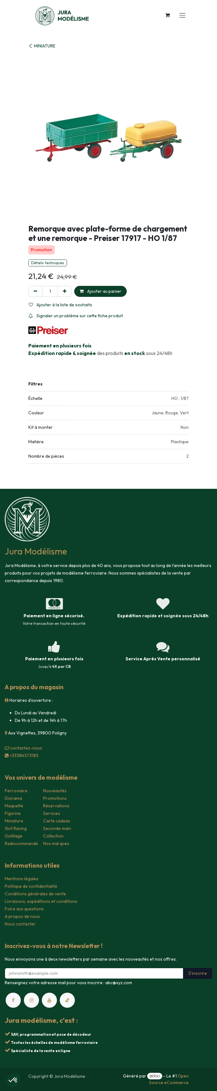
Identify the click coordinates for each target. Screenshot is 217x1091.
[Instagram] (31, 1000)
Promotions (55, 798)
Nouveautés (55, 791)
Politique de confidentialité (31, 886)
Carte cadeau (56, 821)
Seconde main (57, 828)
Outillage (13, 836)
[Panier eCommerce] (167, 15)
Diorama (13, 798)
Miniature (14, 821)
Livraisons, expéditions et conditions (41, 901)
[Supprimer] (35, 291)
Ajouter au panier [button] (100, 291)
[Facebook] (13, 1000)
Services (51, 813)
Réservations (56, 806)
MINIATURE (41, 46)
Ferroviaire (16, 791)
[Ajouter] (65, 291)
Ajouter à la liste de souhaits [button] (60, 305)
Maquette (14, 806)
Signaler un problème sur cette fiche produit (76, 316)
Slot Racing (16, 828)
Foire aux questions (24, 909)
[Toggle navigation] (182, 15)
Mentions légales (21, 878)
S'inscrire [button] (197, 973)
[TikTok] (67, 1000)
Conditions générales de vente (35, 894)
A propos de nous (22, 916)
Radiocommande (21, 843)
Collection (53, 836)
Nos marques (56, 843)
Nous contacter (20, 924)
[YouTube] (49, 1000)
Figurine (13, 813)
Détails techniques (47, 262)
